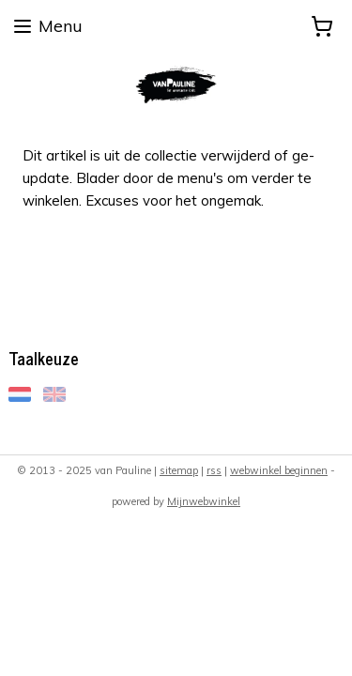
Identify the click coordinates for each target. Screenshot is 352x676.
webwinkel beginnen (279, 470)
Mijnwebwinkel (203, 501)
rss (214, 470)
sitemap (179, 470)
